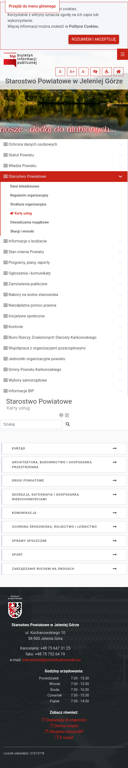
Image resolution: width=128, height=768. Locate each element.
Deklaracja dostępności (64, 720)
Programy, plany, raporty (29, 262)
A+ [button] (72, 71)
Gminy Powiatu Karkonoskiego (35, 369)
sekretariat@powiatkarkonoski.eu (51, 660)
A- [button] (83, 71)
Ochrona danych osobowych (33, 144)
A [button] (60, 71)
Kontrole (16, 326)
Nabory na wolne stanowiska (33, 294)
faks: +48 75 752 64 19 (45, 654)
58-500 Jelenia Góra (45, 638)
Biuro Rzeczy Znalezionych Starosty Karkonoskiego (52, 337)
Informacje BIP (21, 391)
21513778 (37, 753)
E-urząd (64, 737)
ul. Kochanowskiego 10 (45, 632)
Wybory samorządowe (28, 380)
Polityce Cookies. (84, 26)
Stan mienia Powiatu (26, 252)
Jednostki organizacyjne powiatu (37, 359)
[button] (95, 71)
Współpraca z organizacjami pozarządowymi (47, 348)
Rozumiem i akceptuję (94, 39)
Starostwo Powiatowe (27, 176)
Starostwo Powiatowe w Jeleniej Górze (64, 81)
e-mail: (45, 660)
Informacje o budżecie (28, 241)
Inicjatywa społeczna (27, 316)
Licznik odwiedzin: (16, 753)
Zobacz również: (64, 712)
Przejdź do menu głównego (32, 6)
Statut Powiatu (21, 155)
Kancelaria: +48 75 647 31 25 (45, 648)
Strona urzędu (64, 725)
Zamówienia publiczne (28, 284)
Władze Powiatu (22, 165)
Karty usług (18, 408)
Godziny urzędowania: (64, 671)
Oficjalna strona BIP (64, 731)
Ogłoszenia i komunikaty (30, 273)
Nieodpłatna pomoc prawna (32, 305)
